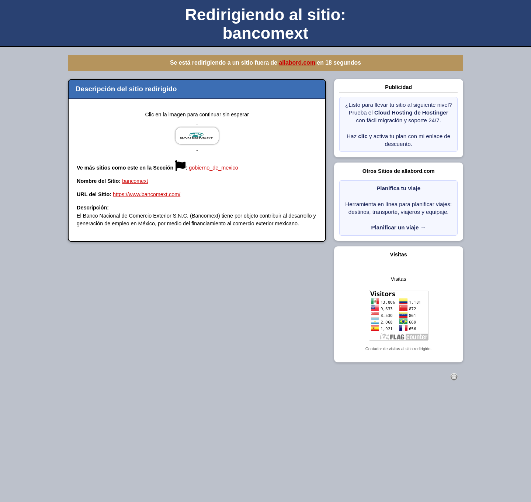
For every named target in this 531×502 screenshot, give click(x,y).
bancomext (135, 181)
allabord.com (297, 62)
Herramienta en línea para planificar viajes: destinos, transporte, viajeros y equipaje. (398, 207)
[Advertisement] (221, 449)
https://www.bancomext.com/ (146, 194)
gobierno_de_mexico (213, 168)
